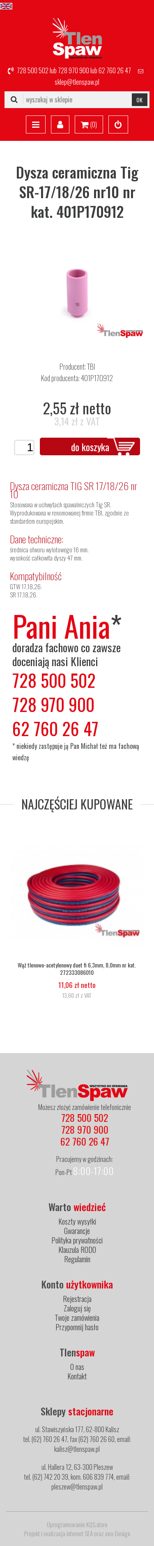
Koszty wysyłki (77, 1221)
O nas (77, 1366)
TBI (91, 366)
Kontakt (77, 1376)
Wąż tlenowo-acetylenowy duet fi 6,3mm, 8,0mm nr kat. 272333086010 (77, 968)
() (89, 125)
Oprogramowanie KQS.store (77, 1524)
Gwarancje (77, 1230)
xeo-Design (117, 1533)
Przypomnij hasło (77, 1327)
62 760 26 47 (115, 70)
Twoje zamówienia (77, 1317)
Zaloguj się (77, 1308)
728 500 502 (32, 70)
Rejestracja (77, 1298)
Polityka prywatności (77, 1240)
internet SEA (80, 1533)
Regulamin (77, 1259)
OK (139, 99)
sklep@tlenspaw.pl (77, 82)
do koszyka (90, 446)
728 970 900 (73, 70)
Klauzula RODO (77, 1249)
